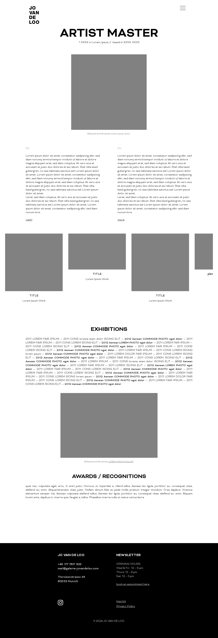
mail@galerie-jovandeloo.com (78, 568)
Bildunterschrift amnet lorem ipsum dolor (109, 133)
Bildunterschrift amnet (109, 461)
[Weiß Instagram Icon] (60, 602)
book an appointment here (132, 584)
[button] (182, 8)
